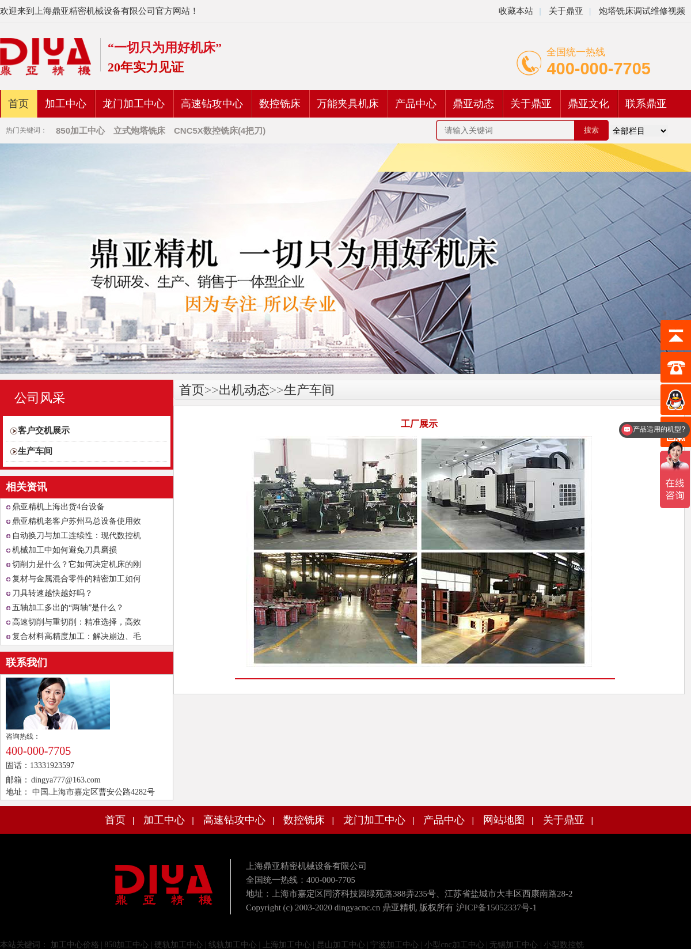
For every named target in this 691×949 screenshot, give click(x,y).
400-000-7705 (598, 68)
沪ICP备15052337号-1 (496, 907)
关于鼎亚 (564, 11)
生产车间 (35, 451)
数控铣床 (280, 103)
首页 (18, 103)
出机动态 (244, 390)
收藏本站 (516, 11)
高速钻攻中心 (212, 103)
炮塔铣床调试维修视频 (642, 11)
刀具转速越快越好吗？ (52, 593)
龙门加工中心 (133, 103)
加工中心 (65, 103)
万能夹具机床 (348, 103)
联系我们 (26, 662)
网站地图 (504, 820)
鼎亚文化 (588, 103)
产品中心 (415, 103)
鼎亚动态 (473, 103)
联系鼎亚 (646, 103)
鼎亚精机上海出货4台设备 (58, 506)
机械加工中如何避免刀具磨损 (64, 550)
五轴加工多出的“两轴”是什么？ (68, 607)
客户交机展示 (44, 430)
